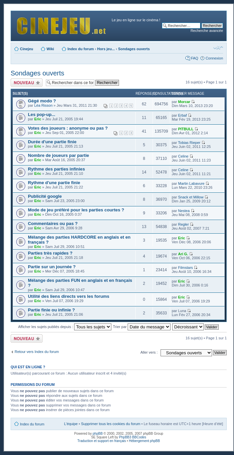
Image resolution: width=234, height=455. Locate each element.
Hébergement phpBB (144, 441)
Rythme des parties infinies (56, 169)
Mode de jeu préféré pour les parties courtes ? (76, 209)
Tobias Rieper (189, 143)
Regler (183, 224)
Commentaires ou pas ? (53, 223)
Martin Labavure (191, 183)
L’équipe (71, 424)
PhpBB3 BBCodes (132, 437)
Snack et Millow (190, 197)
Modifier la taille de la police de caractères (218, 48)
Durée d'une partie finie (52, 141)
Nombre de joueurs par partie (58, 155)
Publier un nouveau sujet (27, 82)
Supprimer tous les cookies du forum (111, 424)
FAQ (194, 58)
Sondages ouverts (134, 49)
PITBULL (185, 129)
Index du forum (80, 49)
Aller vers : (149, 352)
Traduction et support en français (101, 441)
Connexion (214, 58)
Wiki (50, 49)
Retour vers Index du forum (37, 352)
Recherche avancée (206, 31)
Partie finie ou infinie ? (51, 309)
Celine (183, 156)
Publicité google (45, 196)
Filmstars (185, 268)
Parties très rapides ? (50, 253)
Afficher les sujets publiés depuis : (64, 327)
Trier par (142, 327)
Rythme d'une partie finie (54, 182)
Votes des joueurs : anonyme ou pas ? (68, 128)
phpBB (98, 433)
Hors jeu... (106, 49)
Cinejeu (26, 49)
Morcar (184, 102)
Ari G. (183, 254)
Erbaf (182, 115)
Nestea (184, 211)
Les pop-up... (41, 114)
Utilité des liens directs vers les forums (68, 296)
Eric (37, 119)
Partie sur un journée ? (52, 266)
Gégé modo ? (42, 100)
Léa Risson (43, 105)
